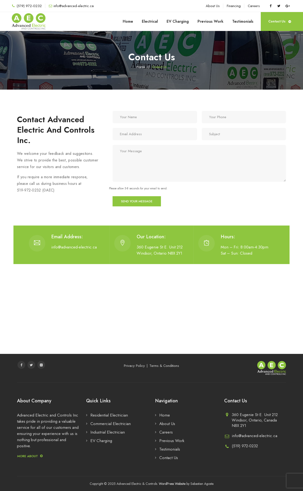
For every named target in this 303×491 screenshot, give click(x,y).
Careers (254, 6)
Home (128, 21)
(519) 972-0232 (29, 6)
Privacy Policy (134, 365)
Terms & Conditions (164, 365)
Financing (234, 6)
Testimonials (242, 21)
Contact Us (279, 20)
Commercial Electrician (110, 423)
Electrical (150, 21)
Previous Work (210, 21)
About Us (213, 6)
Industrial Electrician (107, 432)
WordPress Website (172, 483)
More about (30, 456)
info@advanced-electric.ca (74, 6)
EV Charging (178, 21)
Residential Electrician (109, 415)
